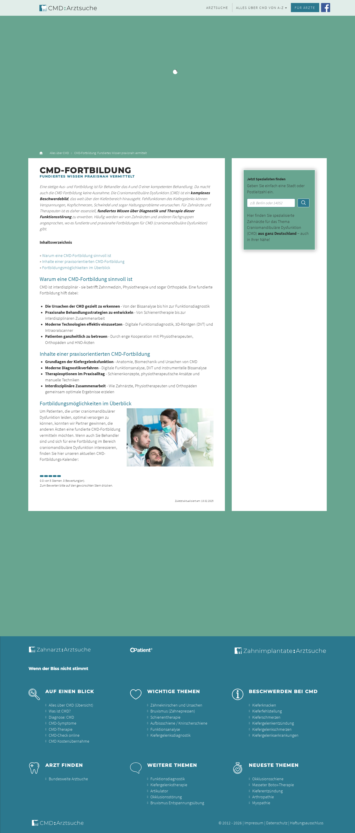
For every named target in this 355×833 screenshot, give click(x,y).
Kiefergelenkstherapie (168, 784)
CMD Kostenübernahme (69, 741)
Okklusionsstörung (166, 796)
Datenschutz (276, 822)
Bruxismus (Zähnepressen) (172, 711)
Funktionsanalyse (165, 729)
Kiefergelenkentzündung (273, 723)
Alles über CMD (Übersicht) (71, 705)
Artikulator (159, 791)
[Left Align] (42, 476)
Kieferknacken (264, 705)
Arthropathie (263, 796)
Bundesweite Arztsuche (68, 778)
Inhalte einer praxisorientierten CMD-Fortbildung (83, 261)
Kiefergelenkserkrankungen (275, 735)
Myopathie (261, 802)
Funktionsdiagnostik (167, 778)
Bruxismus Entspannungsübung (177, 802)
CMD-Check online (64, 735)
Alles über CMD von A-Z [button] (260, 7)
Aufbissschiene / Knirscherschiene (178, 723)
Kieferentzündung (267, 791)
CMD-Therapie (60, 729)
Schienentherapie (165, 717)
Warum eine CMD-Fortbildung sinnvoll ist (76, 255)
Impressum (253, 822)
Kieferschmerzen (266, 717)
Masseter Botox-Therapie (273, 784)
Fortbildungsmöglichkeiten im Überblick (76, 267)
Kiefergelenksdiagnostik (170, 735)
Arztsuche (217, 7)
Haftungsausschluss (306, 822)
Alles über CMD (59, 153)
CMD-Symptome (62, 723)
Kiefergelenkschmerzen (272, 729)
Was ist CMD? (60, 711)
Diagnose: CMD (61, 717)
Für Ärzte (305, 7)
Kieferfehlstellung (267, 711)
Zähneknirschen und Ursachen (176, 705)
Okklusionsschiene (267, 778)
